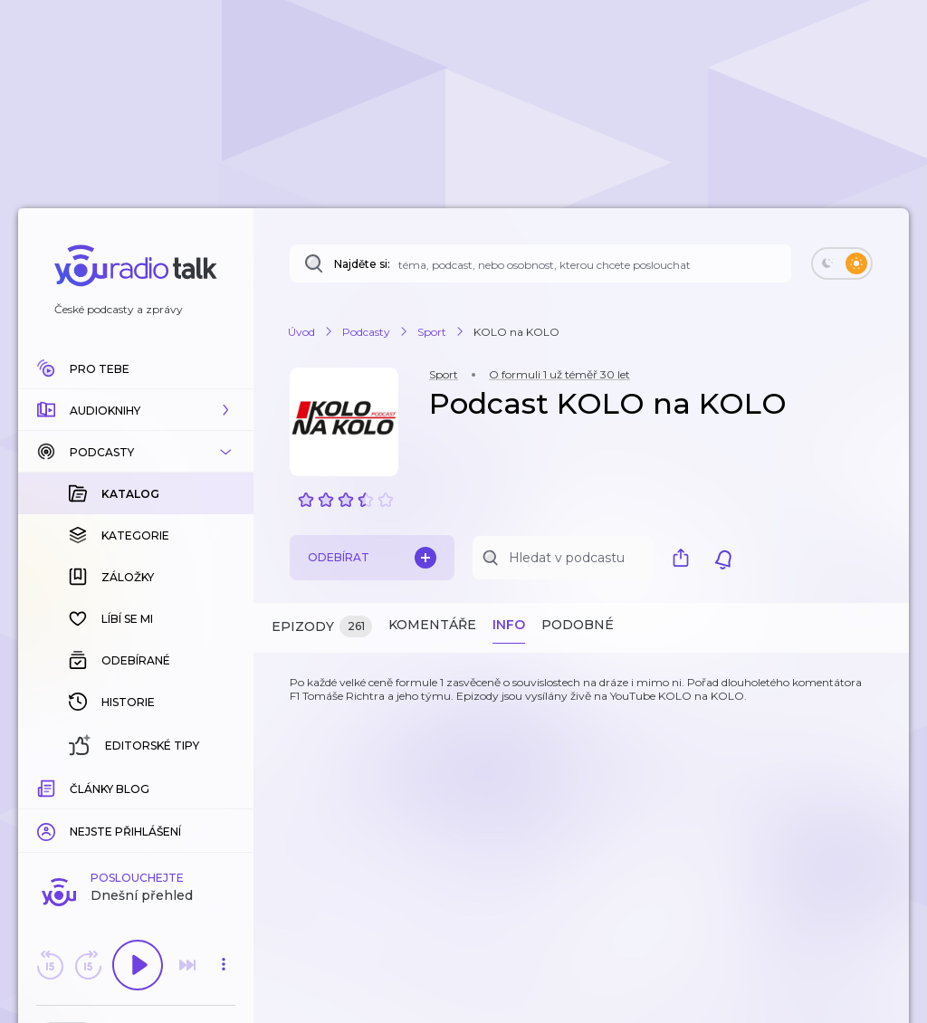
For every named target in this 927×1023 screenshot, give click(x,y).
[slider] (73, 787)
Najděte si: (362, 264)
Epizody (322, 627)
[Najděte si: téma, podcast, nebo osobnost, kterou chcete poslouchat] (540, 263)
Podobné (577, 625)
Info (508, 625)
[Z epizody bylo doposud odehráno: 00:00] (47, 786)
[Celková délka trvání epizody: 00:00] (223, 786)
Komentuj (136, 814)
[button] (135, 410)
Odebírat (372, 558)
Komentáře (432, 625)
